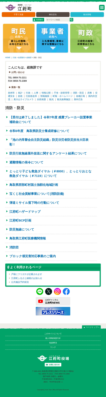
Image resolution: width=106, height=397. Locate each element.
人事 (36, 93)
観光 (51, 99)
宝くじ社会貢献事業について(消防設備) (36, 193)
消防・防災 (78, 93)
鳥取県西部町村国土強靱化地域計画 (33, 185)
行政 (14, 58)
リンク (53, 347)
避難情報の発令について (26, 162)
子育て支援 (18, 14)
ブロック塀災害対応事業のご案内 (32, 256)
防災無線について (21, 229)
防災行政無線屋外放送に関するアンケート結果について (48, 153)
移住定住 (53, 14)
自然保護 (41, 99)
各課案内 (39, 20)
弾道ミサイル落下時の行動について (34, 202)
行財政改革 (31, 96)
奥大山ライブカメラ (24, 99)
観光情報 (87, 14)
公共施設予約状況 (20, 282)
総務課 (28, 58)
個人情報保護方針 (53, 338)
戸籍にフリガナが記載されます (26, 274)
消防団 (13, 247)
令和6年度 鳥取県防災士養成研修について (39, 131)
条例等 (11, 93)
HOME (7, 58)
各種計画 (80, 96)
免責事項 (53, 343)
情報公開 (46, 93)
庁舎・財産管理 (61, 93)
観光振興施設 (63, 99)
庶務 (89, 93)
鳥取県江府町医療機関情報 (27, 238)
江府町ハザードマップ (25, 211)
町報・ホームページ (63, 96)
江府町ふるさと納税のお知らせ (26, 278)
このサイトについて (53, 334)
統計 (20, 93)
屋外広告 (78, 99)
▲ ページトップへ (91, 327)
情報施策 (44, 96)
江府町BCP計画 (20, 220)
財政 (20, 96)
